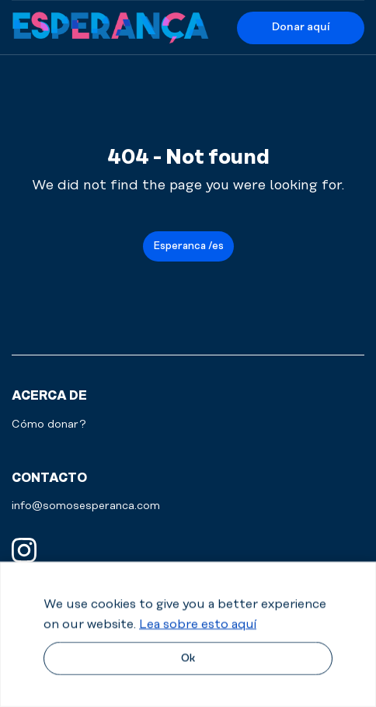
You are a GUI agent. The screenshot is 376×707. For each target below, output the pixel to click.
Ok (188, 658)
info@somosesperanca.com (86, 506)
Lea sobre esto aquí (197, 624)
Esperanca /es (188, 246)
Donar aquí (300, 27)
